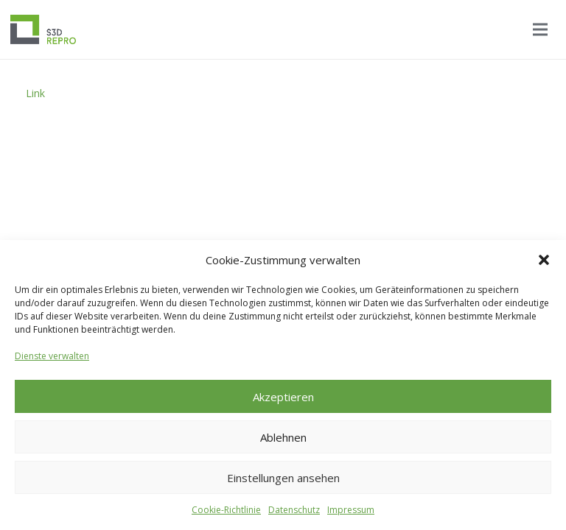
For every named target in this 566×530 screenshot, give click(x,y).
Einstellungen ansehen (283, 477)
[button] (544, 259)
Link (35, 93)
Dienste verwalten (52, 356)
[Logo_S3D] (43, 29)
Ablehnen (283, 437)
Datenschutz (294, 510)
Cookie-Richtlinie (226, 510)
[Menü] (540, 29)
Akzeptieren (283, 396)
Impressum (350, 510)
